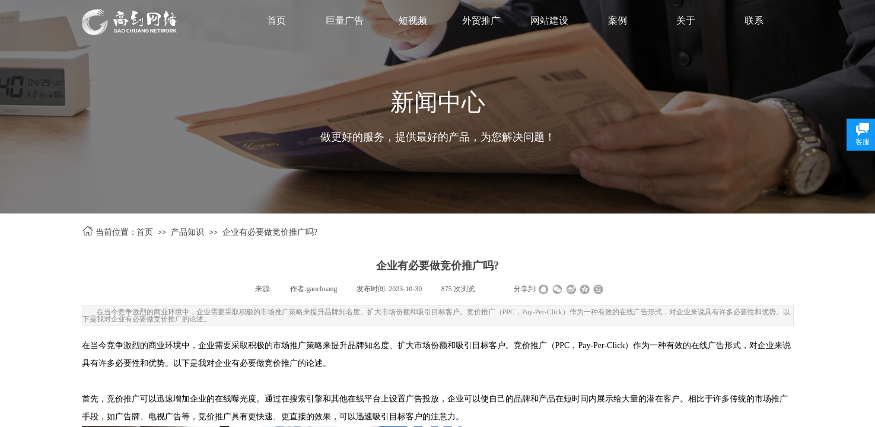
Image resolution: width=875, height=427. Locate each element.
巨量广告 (345, 20)
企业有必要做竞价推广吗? (269, 232)
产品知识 (187, 232)
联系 (753, 20)
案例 (617, 20)
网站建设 (549, 20)
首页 (276, 20)
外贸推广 (481, 20)
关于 (685, 20)
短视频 (413, 20)
